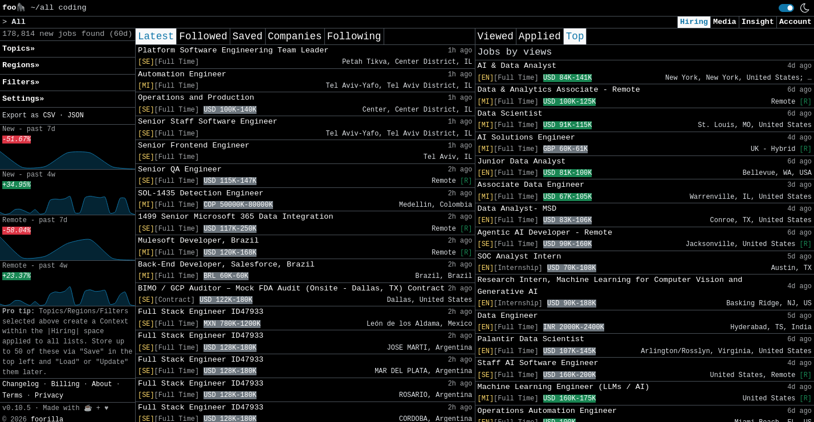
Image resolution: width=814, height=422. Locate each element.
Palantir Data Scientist (531, 339)
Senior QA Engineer (180, 169)
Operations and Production (196, 97)
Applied (540, 36)
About (102, 384)
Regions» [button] (20, 65)
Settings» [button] (23, 99)
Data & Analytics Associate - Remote (559, 89)
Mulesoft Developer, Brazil (198, 240)
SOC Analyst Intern (519, 256)
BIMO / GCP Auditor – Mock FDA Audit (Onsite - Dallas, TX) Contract (291, 288)
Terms (12, 396)
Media (724, 22)
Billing (65, 384)
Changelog (20, 384)
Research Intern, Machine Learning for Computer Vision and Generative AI (610, 286)
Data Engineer (508, 316)
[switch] (786, 8)
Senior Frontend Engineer (194, 145)
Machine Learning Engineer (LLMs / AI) (564, 387)
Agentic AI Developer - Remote (545, 232)
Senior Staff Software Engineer (208, 121)
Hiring (694, 22)
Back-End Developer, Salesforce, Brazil (226, 264)
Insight (758, 22)
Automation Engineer (182, 74)
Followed (203, 36)
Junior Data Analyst (522, 161)
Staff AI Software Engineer (538, 363)
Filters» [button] (20, 82)
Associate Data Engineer (531, 185)
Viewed (496, 36)
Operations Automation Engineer (547, 411)
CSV (49, 116)
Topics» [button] (18, 48)
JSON (75, 116)
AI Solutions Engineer (526, 137)
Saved (248, 36)
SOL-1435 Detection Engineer (200, 193)
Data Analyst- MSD (517, 208)
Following (354, 36)
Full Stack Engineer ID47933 (200, 312)
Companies (295, 36)
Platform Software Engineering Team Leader (233, 50)
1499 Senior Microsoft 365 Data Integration (235, 216)
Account (795, 22)
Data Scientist (510, 113)
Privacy (49, 396)
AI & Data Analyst (517, 66)
